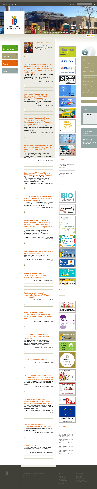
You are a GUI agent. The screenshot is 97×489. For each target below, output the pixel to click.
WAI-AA (33, 475)
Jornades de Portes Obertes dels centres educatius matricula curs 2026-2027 (36, 336)
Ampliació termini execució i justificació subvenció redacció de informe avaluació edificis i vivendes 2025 (38, 316)
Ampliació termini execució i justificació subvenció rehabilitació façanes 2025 (37, 295)
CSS (29, 475)
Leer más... (62, 167)
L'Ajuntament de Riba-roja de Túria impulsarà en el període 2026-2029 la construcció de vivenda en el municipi (38, 377)
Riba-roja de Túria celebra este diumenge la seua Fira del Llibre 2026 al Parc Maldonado (36, 96)
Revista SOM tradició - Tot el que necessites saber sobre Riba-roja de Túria (66, 435)
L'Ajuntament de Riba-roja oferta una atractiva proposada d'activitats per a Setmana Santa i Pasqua (38, 198)
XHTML (25, 475)
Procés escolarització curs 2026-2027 (38, 360)
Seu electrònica (30, 445)
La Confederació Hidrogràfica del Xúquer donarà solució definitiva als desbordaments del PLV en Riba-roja (38, 401)
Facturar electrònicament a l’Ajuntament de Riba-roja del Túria (37, 426)
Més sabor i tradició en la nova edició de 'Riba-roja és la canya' (38, 253)
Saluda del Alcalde (42, 43)
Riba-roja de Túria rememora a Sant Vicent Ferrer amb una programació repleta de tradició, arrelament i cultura (38, 149)
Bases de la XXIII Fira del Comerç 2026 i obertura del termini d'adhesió (38, 174)
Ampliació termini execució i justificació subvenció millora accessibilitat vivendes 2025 (35, 275)
